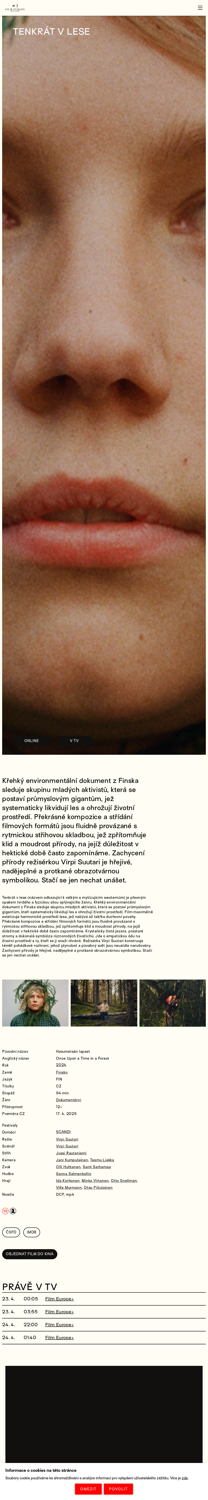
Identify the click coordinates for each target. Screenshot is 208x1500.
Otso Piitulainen (98, 1187)
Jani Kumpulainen (72, 1160)
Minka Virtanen (95, 1180)
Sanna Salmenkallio (73, 1173)
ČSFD (11, 1232)
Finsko (62, 1072)
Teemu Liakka (102, 1160)
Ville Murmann (69, 1187)
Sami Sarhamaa (97, 1167)
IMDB (31, 1232)
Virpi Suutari (67, 1139)
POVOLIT (118, 1489)
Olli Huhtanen (68, 1167)
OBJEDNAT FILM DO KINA (30, 1252)
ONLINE (33, 741)
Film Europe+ (59, 1296)
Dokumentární (68, 1100)
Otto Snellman (124, 1180)
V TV (80, 741)
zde (185, 1478)
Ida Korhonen (68, 1180)
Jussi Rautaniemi (71, 1153)
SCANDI (63, 1132)
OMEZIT (88, 1489)
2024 (61, 1065)
